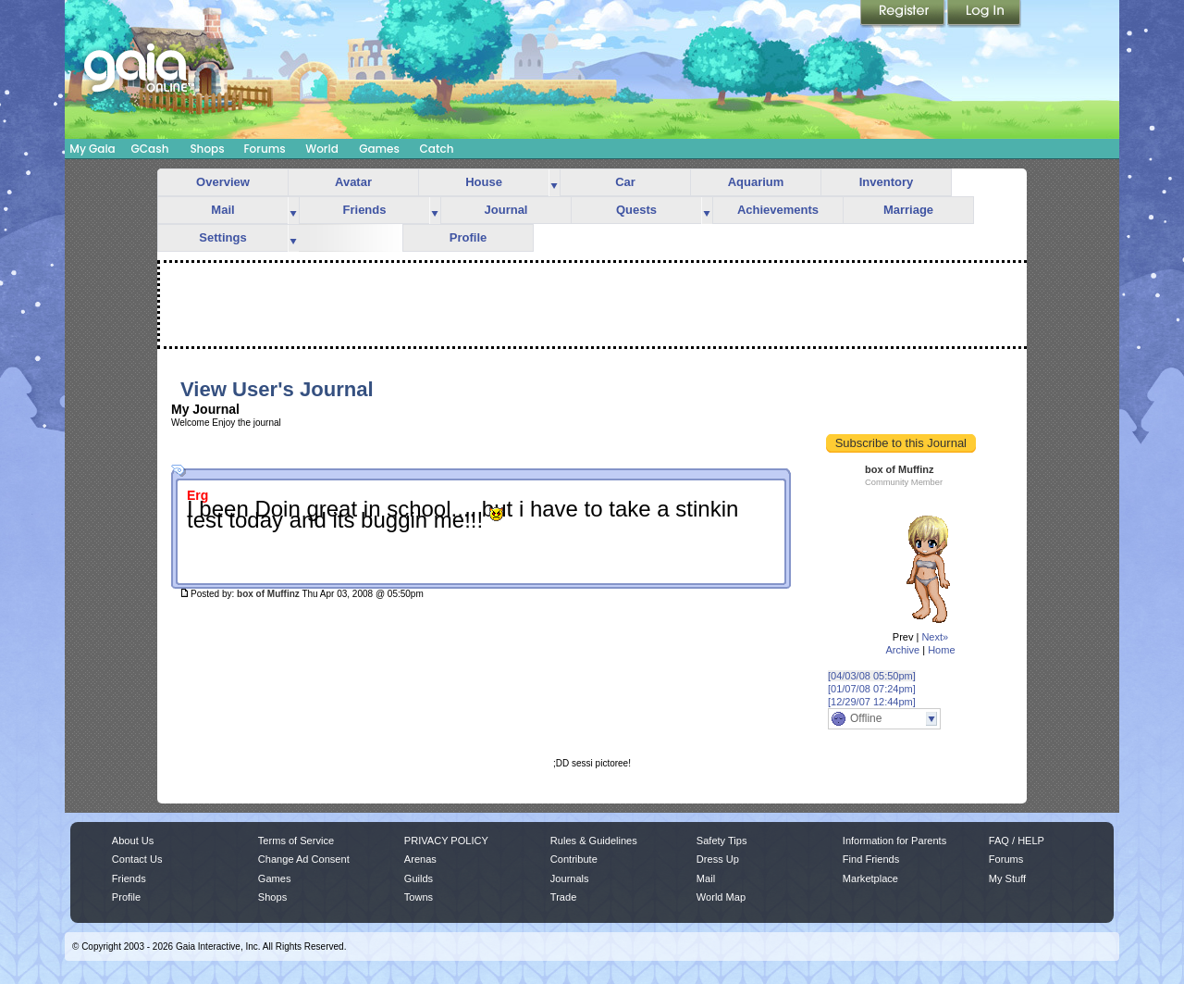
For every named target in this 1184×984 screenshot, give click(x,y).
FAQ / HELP (1016, 840)
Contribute (574, 859)
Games (379, 148)
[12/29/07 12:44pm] (872, 701)
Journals (569, 878)
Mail (222, 210)
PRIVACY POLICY (446, 840)
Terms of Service (296, 840)
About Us (133, 840)
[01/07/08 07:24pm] (872, 688)
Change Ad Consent (304, 859)
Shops (207, 148)
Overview (223, 182)
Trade (563, 897)
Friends (365, 210)
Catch (437, 148)
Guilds (418, 878)
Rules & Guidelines (593, 840)
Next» (934, 636)
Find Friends (871, 859)
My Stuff (1007, 878)
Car (625, 182)
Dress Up (718, 859)
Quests (636, 210)
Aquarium (756, 182)
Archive (902, 649)
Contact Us (137, 859)
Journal (506, 210)
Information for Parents (894, 840)
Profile (468, 237)
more (554, 182)
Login (984, 14)
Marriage (908, 210)
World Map (721, 897)
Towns (418, 897)
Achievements (778, 210)
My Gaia (92, 148)
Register (903, 14)
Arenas (420, 859)
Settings (222, 237)
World (322, 148)
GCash (150, 148)
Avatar (353, 182)
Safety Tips (722, 840)
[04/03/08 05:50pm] (872, 675)
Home (941, 649)
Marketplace (870, 878)
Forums (264, 148)
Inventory (886, 182)
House (483, 182)
